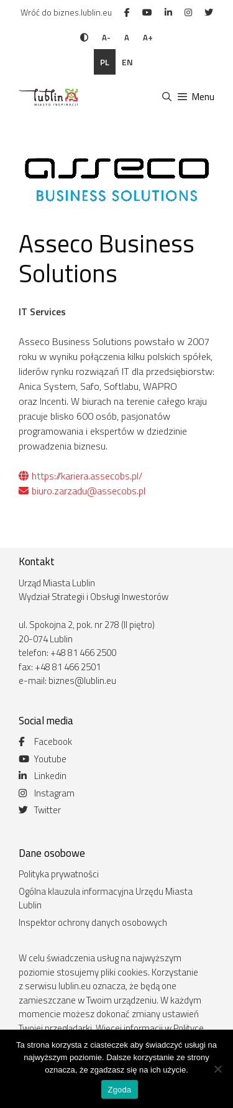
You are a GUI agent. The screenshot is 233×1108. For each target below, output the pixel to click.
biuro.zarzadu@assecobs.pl (82, 490)
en (127, 61)
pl (104, 61)
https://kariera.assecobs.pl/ (80, 475)
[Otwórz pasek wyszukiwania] (166, 97)
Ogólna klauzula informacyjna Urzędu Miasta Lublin (106, 898)
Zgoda (119, 1089)
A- (106, 37)
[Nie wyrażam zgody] (217, 1069)
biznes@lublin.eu (82, 680)
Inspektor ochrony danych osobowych (93, 922)
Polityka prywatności (59, 874)
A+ (148, 37)
